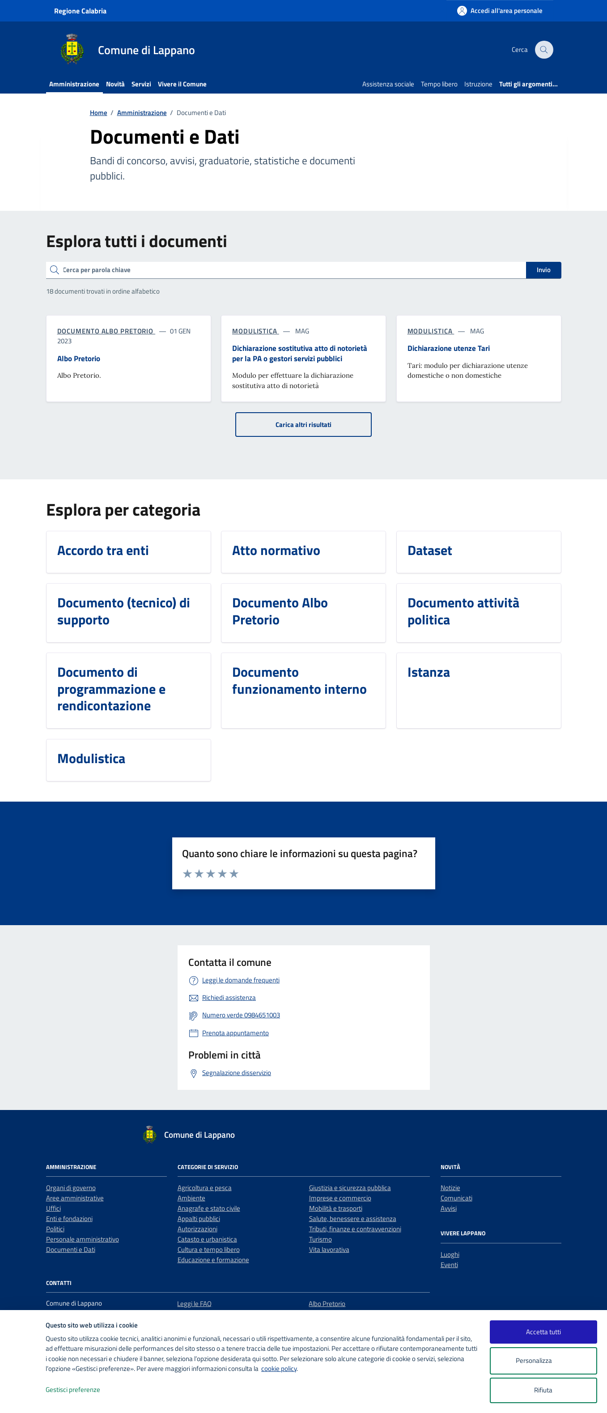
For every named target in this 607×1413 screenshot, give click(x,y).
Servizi (141, 84)
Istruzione (478, 84)
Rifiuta (543, 1390)
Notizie (450, 1187)
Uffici (53, 1208)
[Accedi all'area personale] (499, 10)
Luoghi (450, 1254)
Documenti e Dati (70, 1249)
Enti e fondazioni (69, 1218)
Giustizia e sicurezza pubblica (350, 1187)
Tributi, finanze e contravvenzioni (355, 1229)
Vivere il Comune (182, 84)
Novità (115, 84)
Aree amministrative (75, 1198)
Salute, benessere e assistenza (352, 1218)
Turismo (320, 1239)
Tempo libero (439, 84)
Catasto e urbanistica (207, 1239)
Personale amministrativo (82, 1239)
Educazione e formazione (213, 1260)
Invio (544, 270)
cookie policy (279, 1368)
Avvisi (449, 1208)
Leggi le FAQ (194, 1303)
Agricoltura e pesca (205, 1187)
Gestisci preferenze (82, 1390)
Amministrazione (74, 84)
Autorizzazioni (197, 1229)
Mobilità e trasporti (335, 1208)
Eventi (449, 1264)
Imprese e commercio (340, 1198)
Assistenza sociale (388, 84)
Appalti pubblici (199, 1218)
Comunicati (456, 1198)
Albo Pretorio (327, 1303)
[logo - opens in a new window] (23, 1397)
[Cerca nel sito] (544, 50)
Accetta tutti (543, 1332)
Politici (55, 1229)
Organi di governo (71, 1187)
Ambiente (191, 1198)
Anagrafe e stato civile (209, 1208)
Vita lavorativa (329, 1249)
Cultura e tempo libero (209, 1249)
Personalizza (543, 1361)
